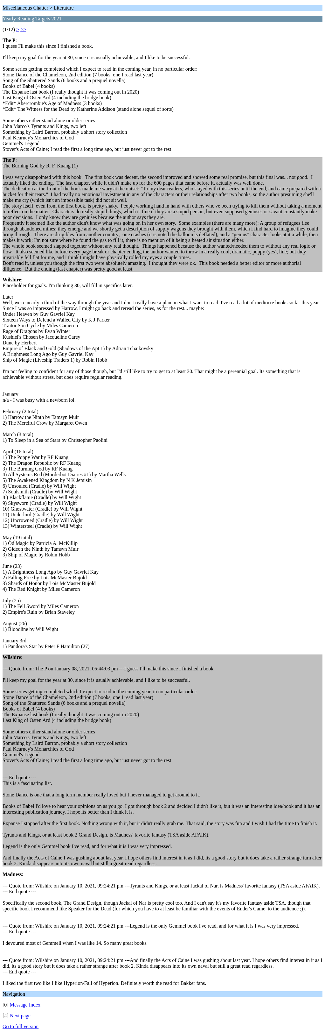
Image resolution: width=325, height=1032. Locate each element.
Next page (20, 1015)
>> (23, 29)
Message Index (25, 1004)
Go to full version (20, 1026)
